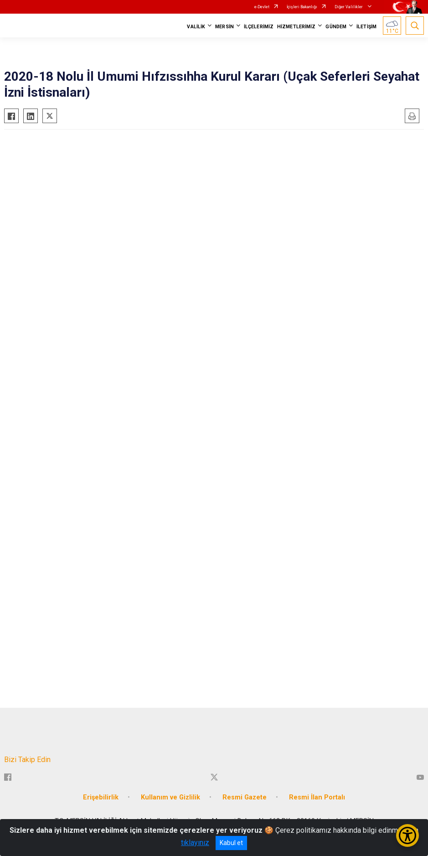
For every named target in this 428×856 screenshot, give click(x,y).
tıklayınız (195, 842)
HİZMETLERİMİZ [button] (296, 27)
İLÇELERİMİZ (258, 27)
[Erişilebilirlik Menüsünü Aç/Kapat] (407, 835)
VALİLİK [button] (196, 27)
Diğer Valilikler (349, 7)
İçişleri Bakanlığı (302, 7)
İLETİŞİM (366, 27)
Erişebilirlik (101, 797)
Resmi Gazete (244, 797)
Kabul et (231, 842)
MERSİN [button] (224, 27)
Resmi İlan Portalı (317, 797)
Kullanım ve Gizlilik (170, 797)
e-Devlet (261, 7)
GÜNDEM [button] (335, 27)
